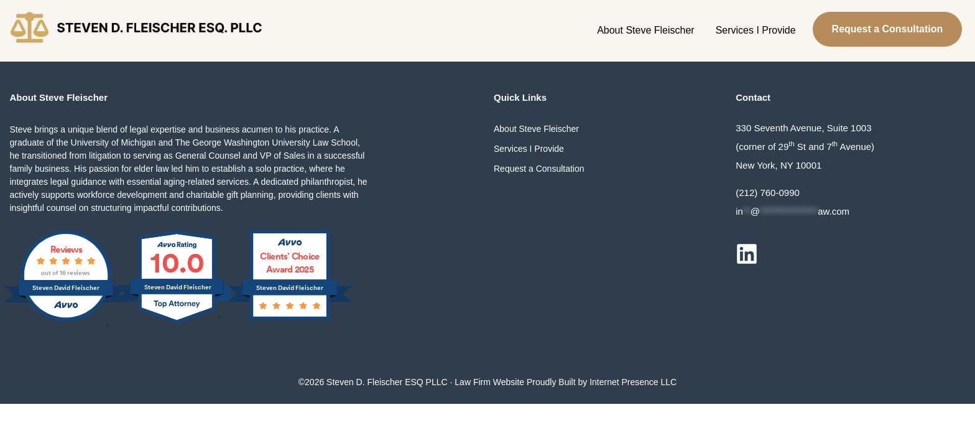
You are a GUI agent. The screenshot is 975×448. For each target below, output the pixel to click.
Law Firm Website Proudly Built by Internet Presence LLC (566, 382)
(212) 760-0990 (768, 192)
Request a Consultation (887, 29)
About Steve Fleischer (646, 30)
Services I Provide (756, 30)
